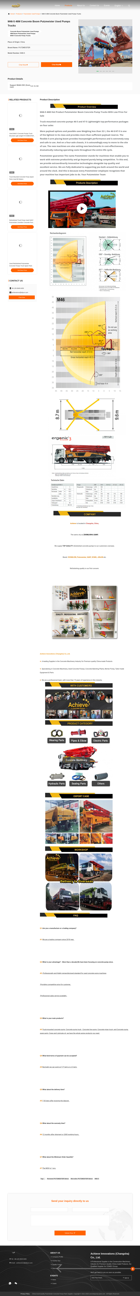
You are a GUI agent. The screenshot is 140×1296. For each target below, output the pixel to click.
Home (57, 5)
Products (68, 5)
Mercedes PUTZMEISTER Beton (82, 1179)
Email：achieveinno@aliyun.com (21, 1263)
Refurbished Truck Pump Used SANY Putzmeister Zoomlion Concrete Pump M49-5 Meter (21, 222)
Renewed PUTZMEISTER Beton (58, 1179)
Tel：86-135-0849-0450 (18, 1259)
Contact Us (94, 5)
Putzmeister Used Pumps (31, 14)
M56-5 (97, 1179)
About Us (81, 5)
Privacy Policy (25, 1294)
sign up (126, 1278)
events (107, 5)
